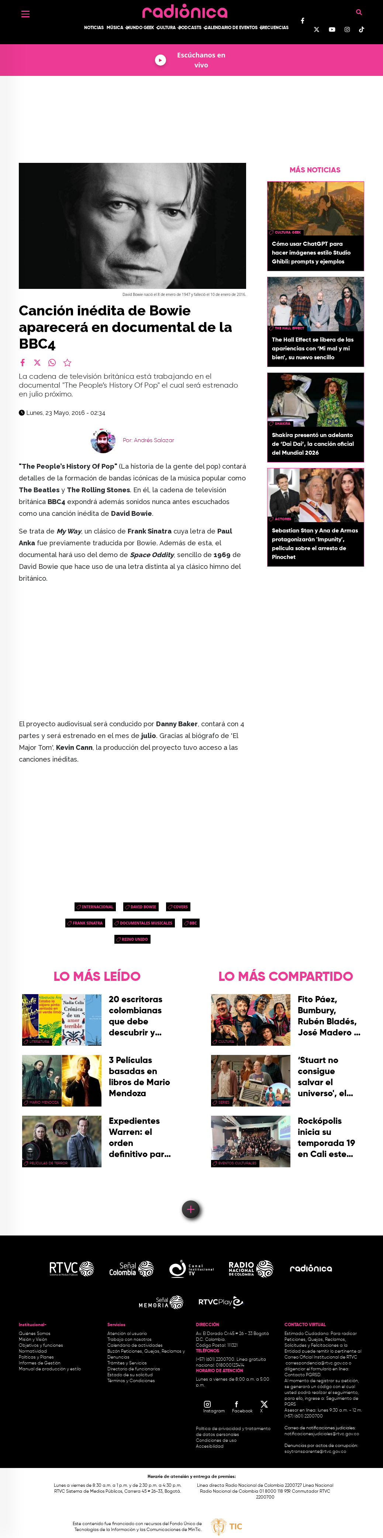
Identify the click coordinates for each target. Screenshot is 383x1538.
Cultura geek (288, 232)
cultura (226, 1042)
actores (283, 519)
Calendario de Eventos (231, 28)
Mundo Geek (140, 28)
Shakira (282, 424)
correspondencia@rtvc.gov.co (317, 1363)
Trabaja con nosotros (129, 1340)
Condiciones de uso (216, 1441)
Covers (180, 906)
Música (115, 28)
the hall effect (289, 328)
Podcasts (190, 28)
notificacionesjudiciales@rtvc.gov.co (321, 1434)
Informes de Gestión (40, 1363)
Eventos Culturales (237, 1163)
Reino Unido (135, 939)
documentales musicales (146, 923)
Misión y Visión (33, 1340)
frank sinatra (88, 923)
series (224, 1102)
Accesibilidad (210, 1446)
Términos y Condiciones (131, 1381)
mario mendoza (44, 1102)
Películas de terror (49, 1163)
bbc (193, 923)
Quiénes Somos (35, 1334)
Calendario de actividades (135, 1345)
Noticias (94, 28)
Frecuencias (274, 28)
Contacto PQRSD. (302, 1375)
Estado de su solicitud (130, 1375)
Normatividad (33, 1351)
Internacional (97, 906)
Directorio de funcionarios (133, 1369)
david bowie (143, 906)
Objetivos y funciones (41, 1345)
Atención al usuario (127, 1334)
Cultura (166, 28)
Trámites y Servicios (127, 1363)
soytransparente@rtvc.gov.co (315, 1452)
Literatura (39, 1042)
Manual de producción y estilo (50, 1369)
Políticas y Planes (36, 1357)
